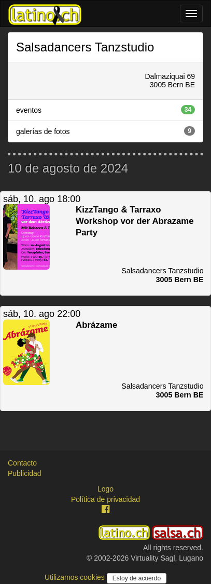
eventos (105, 109)
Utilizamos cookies (76, 577)
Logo (105, 489)
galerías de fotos (105, 131)
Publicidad (24, 473)
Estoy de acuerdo (136, 578)
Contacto (22, 463)
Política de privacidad (105, 499)
